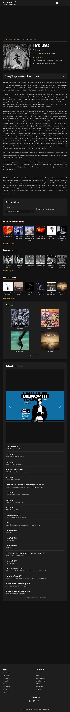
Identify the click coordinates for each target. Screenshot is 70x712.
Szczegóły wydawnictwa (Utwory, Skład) (22, 76)
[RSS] (38, 701)
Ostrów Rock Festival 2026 (14, 568)
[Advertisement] (35, 21)
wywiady (5, 692)
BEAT (7, 523)
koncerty (6, 675)
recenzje (5, 681)
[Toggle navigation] (64, 3)
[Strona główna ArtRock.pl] (9, 3)
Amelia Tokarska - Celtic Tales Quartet (18, 583)
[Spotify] (34, 701)
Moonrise (50, 351)
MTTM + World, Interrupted (14, 469)
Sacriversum (9, 454)
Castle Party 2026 (11, 530)
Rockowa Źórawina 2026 (13, 515)
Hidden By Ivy (20, 351)
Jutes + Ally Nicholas (12, 446)
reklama (38, 684)
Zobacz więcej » (9, 298)
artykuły (5, 689)
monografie (6, 686)
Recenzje (17, 39)
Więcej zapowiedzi (35, 356)
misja (37, 675)
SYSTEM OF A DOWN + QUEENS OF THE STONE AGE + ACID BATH (25, 553)
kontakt (38, 689)
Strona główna (7, 39)
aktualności (6, 673)
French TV (50, 328)
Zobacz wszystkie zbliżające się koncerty (35, 597)
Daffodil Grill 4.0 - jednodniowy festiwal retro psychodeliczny (25, 484)
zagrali (5, 684)
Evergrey (20, 328)
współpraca (39, 686)
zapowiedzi (6, 678)
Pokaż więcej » (8, 243)
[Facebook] (30, 701)
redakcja (38, 673)
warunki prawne (40, 678)
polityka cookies (40, 681)
